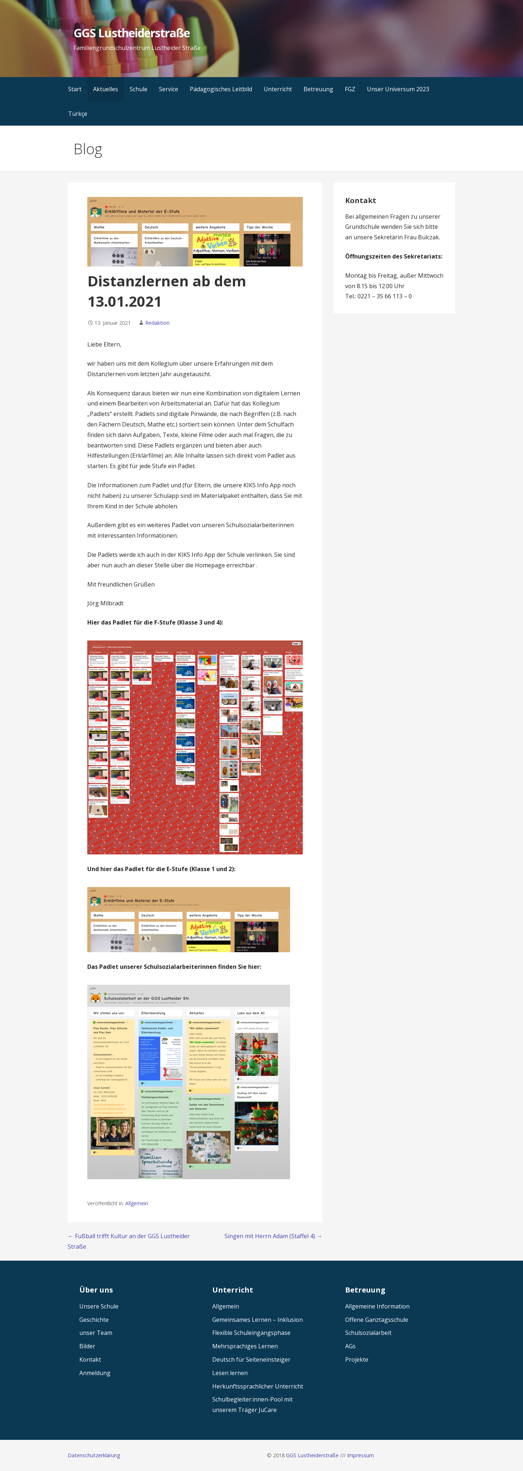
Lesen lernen (230, 1373)
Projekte (356, 1359)
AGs (350, 1346)
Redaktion (157, 322)
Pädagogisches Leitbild (221, 89)
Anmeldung (94, 1373)
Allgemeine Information (377, 1306)
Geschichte (94, 1320)
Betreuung (318, 89)
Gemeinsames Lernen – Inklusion (257, 1320)
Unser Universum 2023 (398, 89)
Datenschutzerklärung (94, 1455)
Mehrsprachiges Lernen (245, 1346)
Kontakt (90, 1359)
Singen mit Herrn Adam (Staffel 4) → (273, 1236)
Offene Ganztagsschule (376, 1320)
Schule (138, 89)
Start (74, 89)
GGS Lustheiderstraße (132, 33)
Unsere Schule (98, 1306)
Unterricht (278, 89)
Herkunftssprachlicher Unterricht (257, 1386)
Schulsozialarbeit (368, 1333)
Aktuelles (105, 89)
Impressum (360, 1455)
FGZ (350, 89)
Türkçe (77, 114)
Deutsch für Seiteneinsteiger (251, 1359)
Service (168, 89)
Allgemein (136, 1203)
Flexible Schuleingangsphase (251, 1333)
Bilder (87, 1346)
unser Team (95, 1333)
